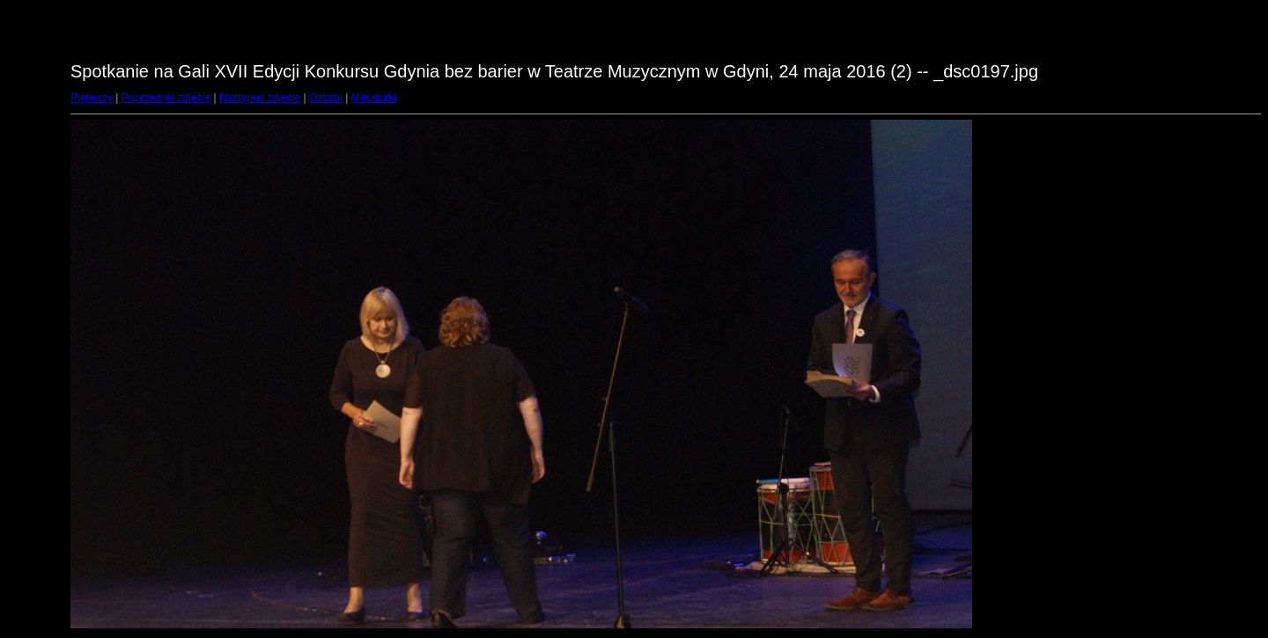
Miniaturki (373, 98)
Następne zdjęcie (259, 98)
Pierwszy (91, 98)
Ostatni (326, 98)
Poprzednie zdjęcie (166, 98)
